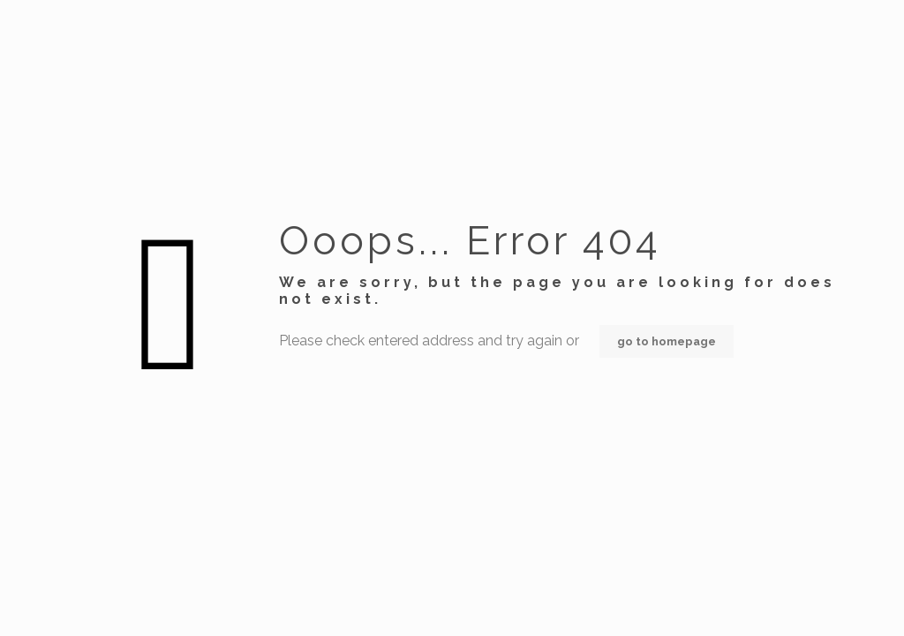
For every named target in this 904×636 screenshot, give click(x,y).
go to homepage (666, 341)
